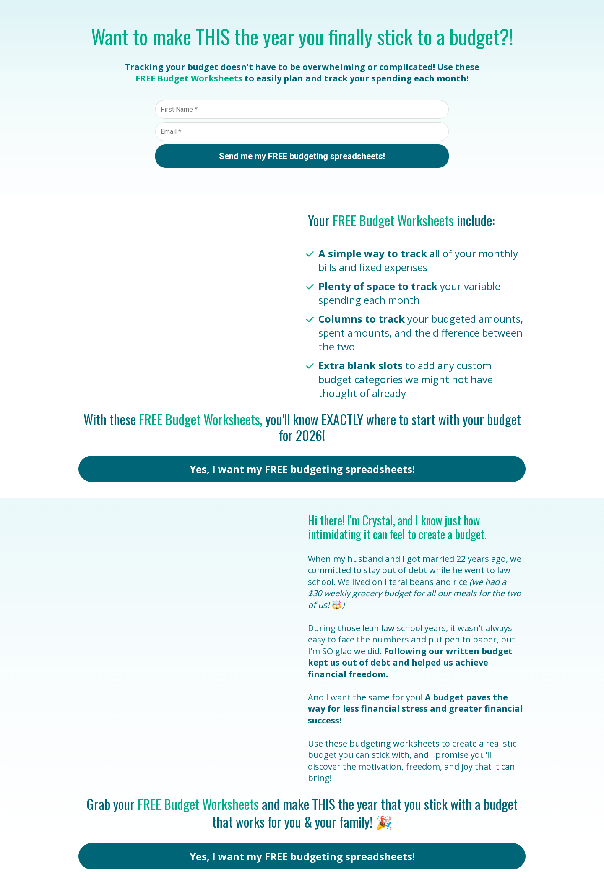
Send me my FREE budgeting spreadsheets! (302, 156)
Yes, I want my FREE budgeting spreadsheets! (302, 469)
